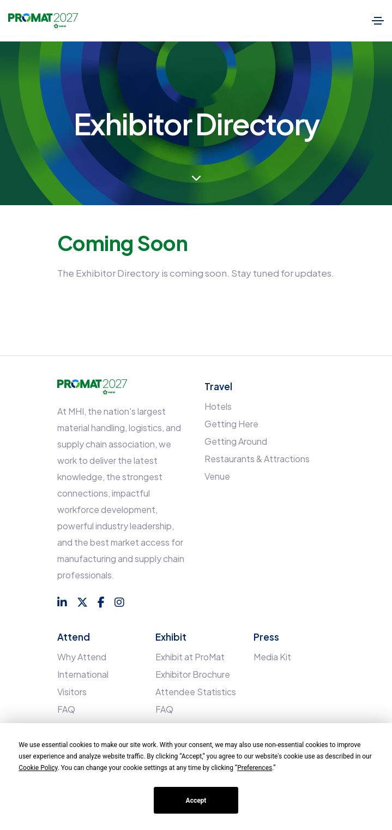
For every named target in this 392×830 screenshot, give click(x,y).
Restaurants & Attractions (257, 458)
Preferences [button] (254, 768)
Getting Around (235, 441)
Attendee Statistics (195, 691)
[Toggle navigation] (378, 21)
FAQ (66, 709)
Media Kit (272, 656)
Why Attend (81, 656)
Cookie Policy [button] (38, 768)
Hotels (218, 406)
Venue (217, 476)
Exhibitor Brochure (192, 674)
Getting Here (231, 423)
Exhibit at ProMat (190, 656)
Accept (196, 800)
